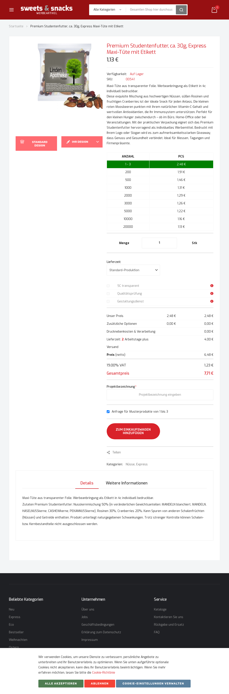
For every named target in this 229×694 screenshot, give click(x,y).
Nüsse (130, 464)
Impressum (90, 640)
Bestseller (16, 632)
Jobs (85, 617)
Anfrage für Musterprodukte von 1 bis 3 (140, 412)
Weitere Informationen (126, 482)
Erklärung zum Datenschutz (101, 632)
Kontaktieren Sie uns (168, 617)
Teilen (116, 452)
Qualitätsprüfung (129, 294)
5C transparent (128, 286)
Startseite (16, 26)
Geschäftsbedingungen (98, 625)
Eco (11, 625)
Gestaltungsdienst (130, 301)
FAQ (157, 632)
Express (142, 464)
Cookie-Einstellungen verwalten (153, 683)
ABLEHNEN (100, 683)
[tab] (86, 482)
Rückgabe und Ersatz (169, 625)
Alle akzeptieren (61, 683)
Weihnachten (18, 640)
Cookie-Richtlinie (103, 673)
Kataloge (160, 609)
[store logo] (47, 10)
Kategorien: (115, 464)
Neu (11, 609)
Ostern (14, 647)
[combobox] (152, 9)
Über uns (88, 609)
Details (86, 482)
